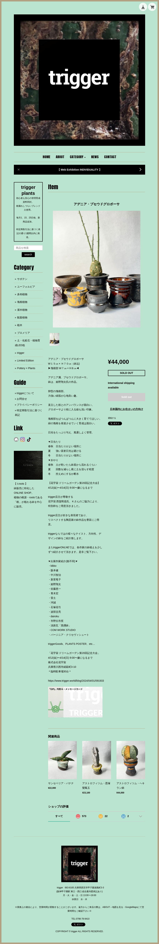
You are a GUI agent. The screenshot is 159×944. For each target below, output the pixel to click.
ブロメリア (23, 332)
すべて (59, 816)
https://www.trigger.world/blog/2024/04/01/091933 (76, 680)
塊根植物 (22, 301)
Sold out (126, 397)
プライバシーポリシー (29, 404)
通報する (112, 418)
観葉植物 (22, 317)
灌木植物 (22, 309)
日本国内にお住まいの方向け (126, 409)
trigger (20, 352)
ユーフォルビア (26, 286)
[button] (78, 157)
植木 (19, 325)
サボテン (22, 279)
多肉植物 (22, 294)
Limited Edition (25, 360)
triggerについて (25, 393)
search (28, 254)
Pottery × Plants (26, 368)
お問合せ (22, 398)
